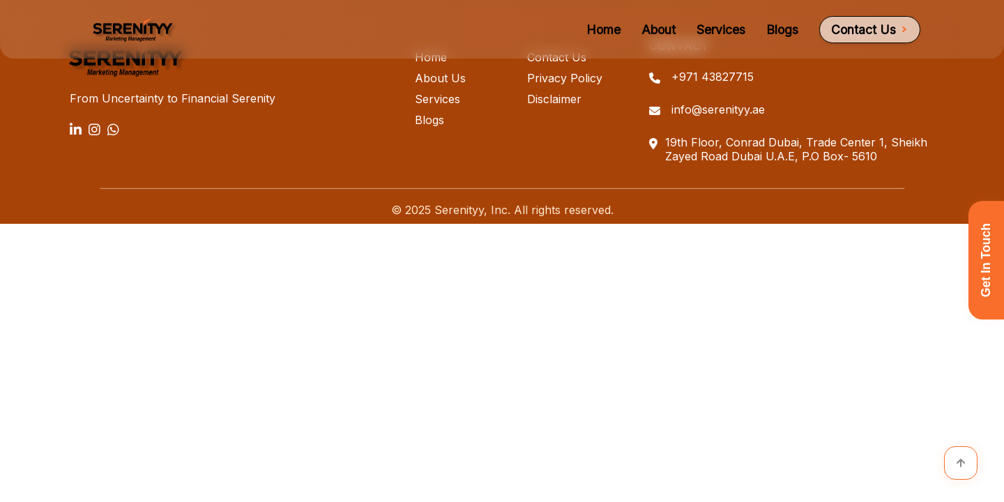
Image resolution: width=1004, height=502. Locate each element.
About (658, 29)
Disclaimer (554, 99)
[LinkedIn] (76, 129)
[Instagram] (94, 129)
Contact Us (869, 29)
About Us (440, 78)
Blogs (782, 29)
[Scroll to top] (961, 463)
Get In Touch (986, 260)
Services (721, 29)
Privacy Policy (564, 78)
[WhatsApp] (113, 129)
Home (603, 29)
